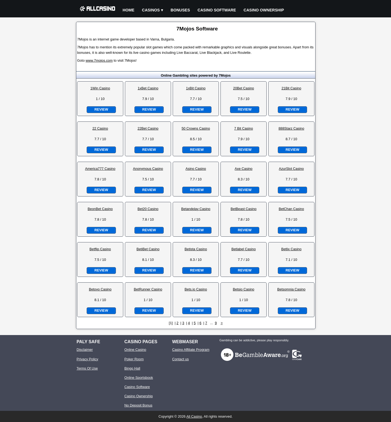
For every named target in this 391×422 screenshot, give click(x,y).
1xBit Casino (196, 88)
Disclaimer (85, 350)
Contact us (180, 359)
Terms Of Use (87, 368)
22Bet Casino (148, 128)
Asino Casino (195, 169)
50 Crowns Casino (196, 128)
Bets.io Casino (196, 289)
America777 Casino (100, 169)
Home (128, 10)
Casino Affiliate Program (190, 350)
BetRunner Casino (148, 289)
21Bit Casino (291, 88)
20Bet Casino (243, 88)
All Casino (194, 416)
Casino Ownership (264, 10)
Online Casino (135, 350)
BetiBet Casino (148, 249)
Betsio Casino (243, 289)
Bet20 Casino (148, 209)
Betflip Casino (100, 249)
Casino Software (217, 10)
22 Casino (100, 128)
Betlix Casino (291, 249)
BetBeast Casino (243, 209)
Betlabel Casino (243, 249)
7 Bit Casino (243, 128)
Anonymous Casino (148, 169)
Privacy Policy (87, 359)
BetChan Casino (291, 209)
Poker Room (134, 359)
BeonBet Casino (100, 209)
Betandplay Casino (195, 209)
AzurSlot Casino (291, 169)
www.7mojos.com (99, 60)
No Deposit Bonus (138, 405)
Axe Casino (243, 169)
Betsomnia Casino (291, 289)
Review (101, 109)
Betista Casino (196, 249)
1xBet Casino (148, 88)
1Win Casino (100, 88)
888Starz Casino (291, 128)
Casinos (151, 10)
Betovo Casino (100, 289)
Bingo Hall (132, 368)
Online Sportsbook (138, 378)
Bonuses (180, 10)
